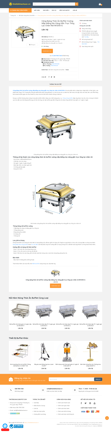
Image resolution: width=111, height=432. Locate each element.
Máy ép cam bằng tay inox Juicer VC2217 (44, 364)
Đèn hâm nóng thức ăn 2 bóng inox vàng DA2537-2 (90, 364)
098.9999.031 (5, 430)
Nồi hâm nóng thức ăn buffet (27, 15)
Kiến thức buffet (64, 10)
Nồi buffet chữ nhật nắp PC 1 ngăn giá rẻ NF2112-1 (90, 324)
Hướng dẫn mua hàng (40, 414)
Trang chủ (13, 15)
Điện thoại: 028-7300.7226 (17, 407)
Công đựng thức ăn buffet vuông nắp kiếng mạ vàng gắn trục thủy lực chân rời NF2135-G (61, 15)
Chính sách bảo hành (63, 408)
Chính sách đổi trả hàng (64, 411)
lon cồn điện (34, 244)
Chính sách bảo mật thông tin (66, 414)
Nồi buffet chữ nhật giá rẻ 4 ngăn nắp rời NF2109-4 (20, 324)
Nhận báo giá (47, 51)
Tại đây (86, 36)
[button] (76, 4)
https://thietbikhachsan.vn (31, 422)
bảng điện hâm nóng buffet (20, 244)
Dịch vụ (54, 10)
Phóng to (32, 44)
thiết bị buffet (35, 263)
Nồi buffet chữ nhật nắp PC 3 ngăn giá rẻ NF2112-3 (44, 324)
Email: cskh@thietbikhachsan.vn (18, 410)
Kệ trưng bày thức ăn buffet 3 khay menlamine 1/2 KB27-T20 (20, 364)
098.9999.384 (55, 63)
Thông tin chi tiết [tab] (55, 84)
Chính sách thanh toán (64, 402)
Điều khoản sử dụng (39, 405)
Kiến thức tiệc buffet (39, 411)
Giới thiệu (37, 10)
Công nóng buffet (68, 98)
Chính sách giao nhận (64, 405)
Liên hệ (75, 10)
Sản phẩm (46, 10)
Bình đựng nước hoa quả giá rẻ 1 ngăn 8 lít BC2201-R (67, 364)
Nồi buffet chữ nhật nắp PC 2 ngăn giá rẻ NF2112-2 (67, 324)
